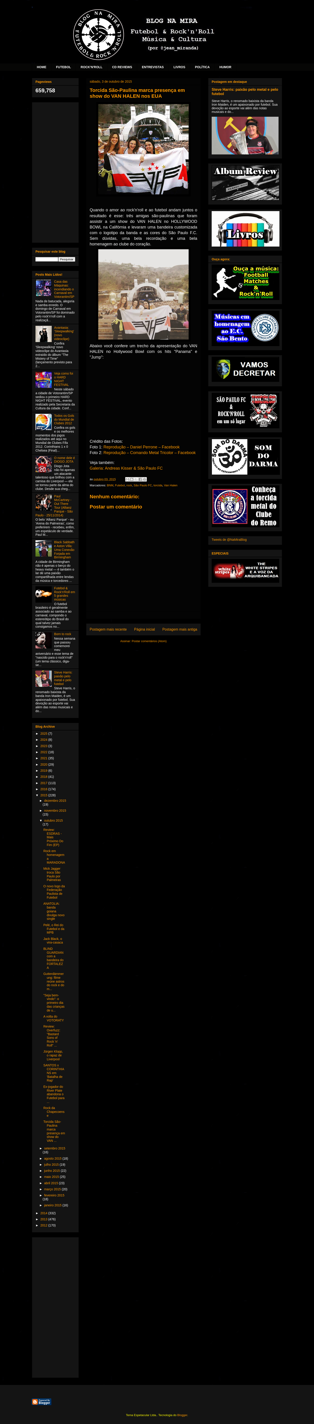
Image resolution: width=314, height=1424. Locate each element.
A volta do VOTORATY (53, 1018)
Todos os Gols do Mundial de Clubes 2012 (64, 419)
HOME (41, 67)
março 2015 (53, 1189)
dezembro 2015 (55, 800)
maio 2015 (52, 1177)
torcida (158, 485)
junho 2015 (52, 1170)
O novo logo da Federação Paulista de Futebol (54, 891)
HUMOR (225, 67)
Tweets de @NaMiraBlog (229, 539)
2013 (44, 1219)
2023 (44, 746)
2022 (44, 752)
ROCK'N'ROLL (91, 67)
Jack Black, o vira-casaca (53, 940)
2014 (44, 1213)
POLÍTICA (202, 67)
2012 (44, 1225)
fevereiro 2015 (54, 1195)
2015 (44, 795)
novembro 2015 (55, 810)
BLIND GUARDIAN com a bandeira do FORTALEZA (53, 958)
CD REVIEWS (122, 67)
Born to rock (62, 634)
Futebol (120, 485)
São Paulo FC (143, 485)
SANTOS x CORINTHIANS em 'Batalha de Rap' (53, 1072)
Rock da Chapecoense (54, 1111)
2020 (44, 764)
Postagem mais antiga (179, 629)
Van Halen (171, 485)
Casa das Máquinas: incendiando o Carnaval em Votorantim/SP (64, 289)
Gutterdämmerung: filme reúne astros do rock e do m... (53, 981)
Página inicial (144, 629)
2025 (44, 733)
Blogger (182, 1415)
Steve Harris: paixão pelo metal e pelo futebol (63, 678)
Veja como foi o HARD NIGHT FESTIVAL (63, 379)
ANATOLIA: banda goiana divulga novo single (54, 911)
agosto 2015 (53, 1158)
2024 (44, 739)
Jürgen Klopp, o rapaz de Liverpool (53, 1055)
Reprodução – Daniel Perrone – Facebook (141, 447)
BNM (110, 485)
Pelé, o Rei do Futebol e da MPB (53, 929)
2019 (44, 770)
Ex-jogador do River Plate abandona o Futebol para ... (54, 1094)
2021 (44, 758)
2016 (44, 789)
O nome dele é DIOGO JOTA (64, 460)
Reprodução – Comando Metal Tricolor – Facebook (149, 452)
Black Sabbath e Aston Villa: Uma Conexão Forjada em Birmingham (64, 549)
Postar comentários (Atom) (149, 641)
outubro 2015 (53, 820)
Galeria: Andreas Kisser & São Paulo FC (126, 468)
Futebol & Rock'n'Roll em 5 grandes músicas (64, 593)
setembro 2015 (54, 1148)
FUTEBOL (63, 67)
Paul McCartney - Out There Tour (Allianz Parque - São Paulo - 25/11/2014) (54, 505)
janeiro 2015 (53, 1205)
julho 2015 (52, 1164)
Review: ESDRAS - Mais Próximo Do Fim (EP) (53, 837)
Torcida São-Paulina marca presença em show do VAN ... (54, 1131)
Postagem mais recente (108, 629)
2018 (44, 776)
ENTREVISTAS (153, 67)
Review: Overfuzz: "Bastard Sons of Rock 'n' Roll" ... (51, 1036)
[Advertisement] (55, 171)
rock (129, 485)
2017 (44, 783)
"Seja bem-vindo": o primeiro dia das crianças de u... (54, 1002)
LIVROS (179, 67)
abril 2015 (51, 1183)
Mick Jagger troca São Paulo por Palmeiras (52, 874)
